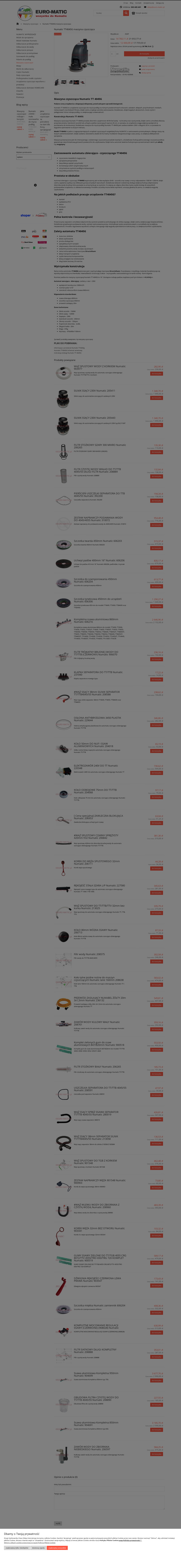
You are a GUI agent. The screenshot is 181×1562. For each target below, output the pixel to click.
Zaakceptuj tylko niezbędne (17, 1548)
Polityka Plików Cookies (109, 1540)
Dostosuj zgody (38, 1548)
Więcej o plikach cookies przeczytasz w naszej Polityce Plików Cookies (29, 1543)
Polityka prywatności (131, 1540)
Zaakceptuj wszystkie (57, 1548)
